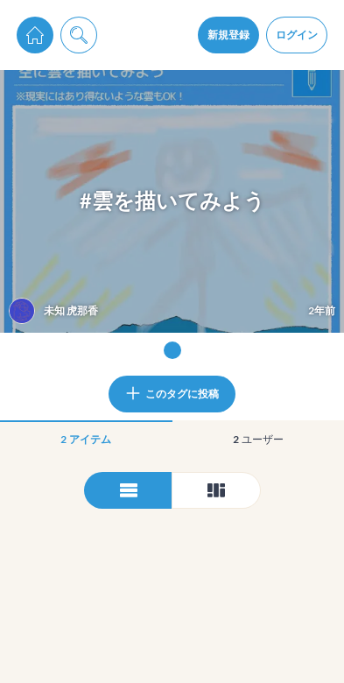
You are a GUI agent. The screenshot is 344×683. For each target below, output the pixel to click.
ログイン (297, 34)
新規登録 (228, 34)
